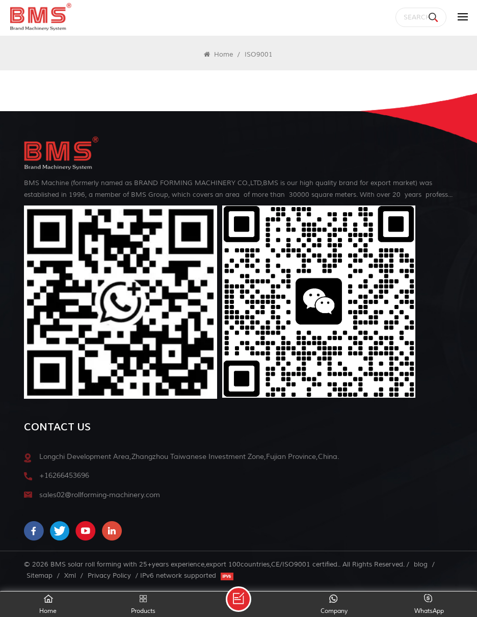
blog (421, 564)
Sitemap (39, 575)
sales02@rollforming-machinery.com (99, 495)
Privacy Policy (109, 575)
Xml (70, 575)
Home (218, 54)
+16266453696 (64, 475)
